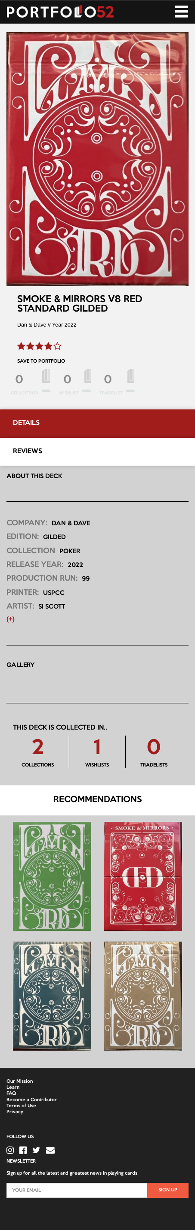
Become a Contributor (31, 1100)
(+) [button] (10, 619)
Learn (12, 1087)
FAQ (11, 1093)
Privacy (14, 1112)
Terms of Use (21, 1106)
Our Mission (19, 1081)
